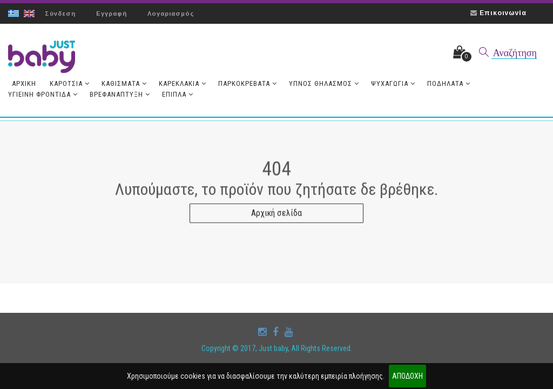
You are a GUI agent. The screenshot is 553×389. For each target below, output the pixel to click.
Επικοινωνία (503, 13)
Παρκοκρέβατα (247, 83)
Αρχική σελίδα (276, 215)
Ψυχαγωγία (393, 83)
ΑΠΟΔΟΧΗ (407, 376)
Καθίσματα (124, 83)
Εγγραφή (111, 13)
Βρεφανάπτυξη (120, 94)
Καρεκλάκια (182, 83)
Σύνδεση (60, 13)
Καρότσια (70, 83)
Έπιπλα (177, 94)
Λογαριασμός (170, 13)
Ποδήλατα (448, 83)
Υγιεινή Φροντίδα (43, 94)
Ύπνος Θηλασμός (324, 83)
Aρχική (24, 83)
